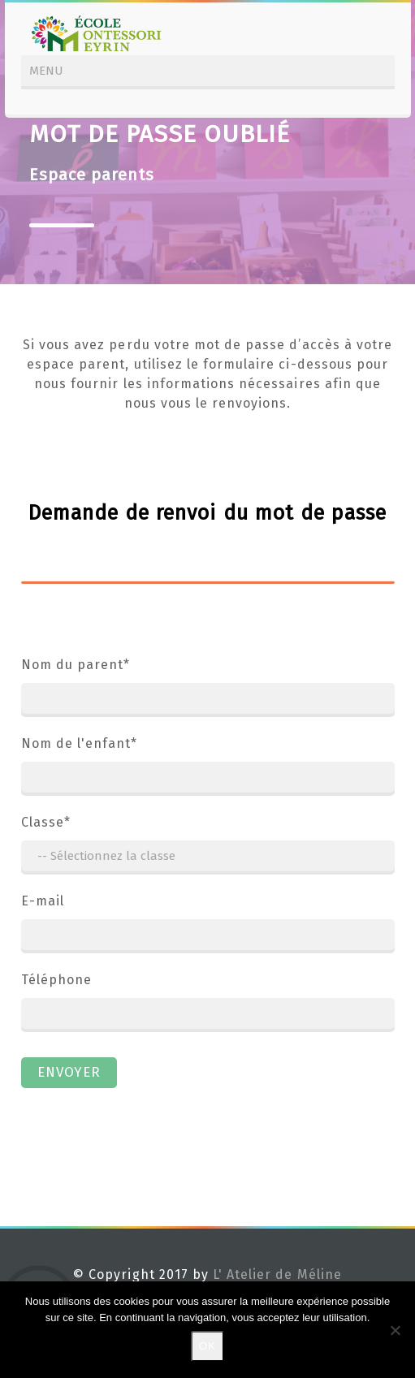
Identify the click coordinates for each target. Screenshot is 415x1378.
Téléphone (208, 1004)
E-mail (208, 925)
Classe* (208, 846)
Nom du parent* (208, 689)
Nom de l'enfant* (208, 768)
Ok (207, 1346)
